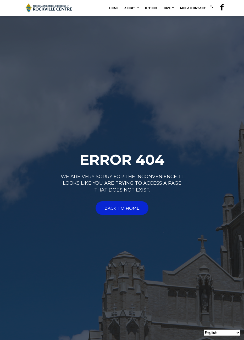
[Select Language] (222, 333)
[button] (211, 7)
